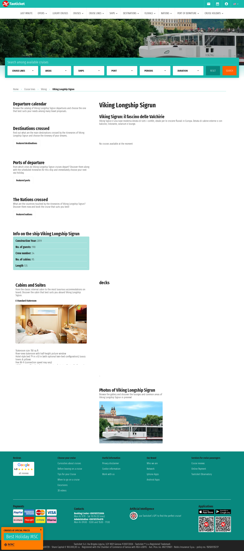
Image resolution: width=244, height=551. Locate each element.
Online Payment (198, 468)
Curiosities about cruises (69, 463)
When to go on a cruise (69, 479)
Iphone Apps (153, 474)
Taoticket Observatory (201, 474)
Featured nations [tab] (24, 214)
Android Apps (153, 479)
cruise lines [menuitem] (96, 13)
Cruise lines (29, 89)
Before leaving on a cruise (70, 468)
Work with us (108, 474)
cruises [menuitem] (78, 13)
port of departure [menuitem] (188, 13)
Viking (44, 89)
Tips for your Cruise (67, 474)
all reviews (24, 473)
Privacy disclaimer (110, 463)
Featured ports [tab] (23, 180)
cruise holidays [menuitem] (214, 13)
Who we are (152, 463)
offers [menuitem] (42, 13)
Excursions (63, 485)
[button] (83, 331)
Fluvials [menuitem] (150, 13)
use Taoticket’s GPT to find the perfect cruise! (155, 516)
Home (16, 89)
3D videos (62, 490)
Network (151, 468)
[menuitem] (208, 4)
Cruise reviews (198, 463)
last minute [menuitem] (26, 13)
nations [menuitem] (166, 13)
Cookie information (111, 468)
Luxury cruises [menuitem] (60, 13)
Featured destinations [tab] (26, 143)
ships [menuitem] (114, 13)
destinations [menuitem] (131, 13)
